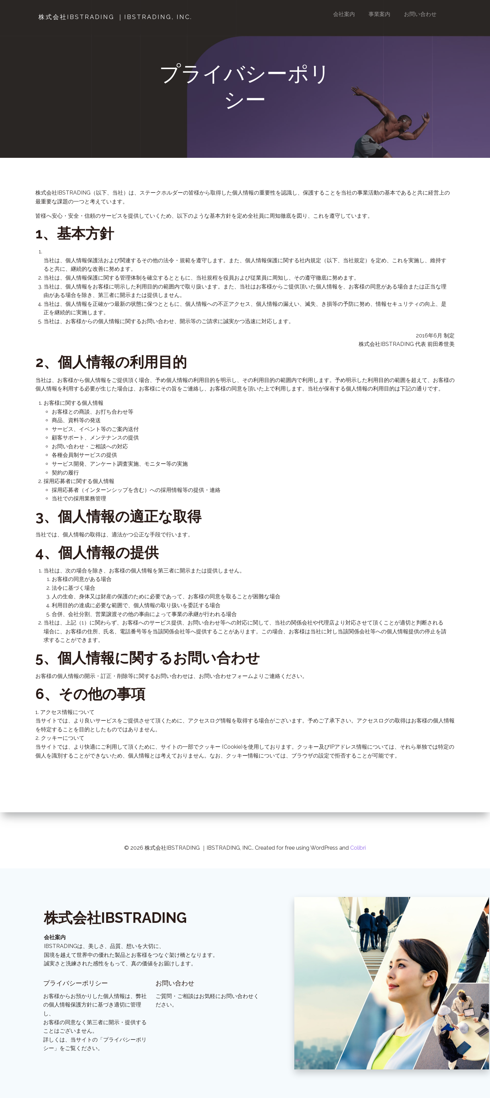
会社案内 (344, 14)
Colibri (358, 838)
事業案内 (380, 14)
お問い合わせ (420, 14)
